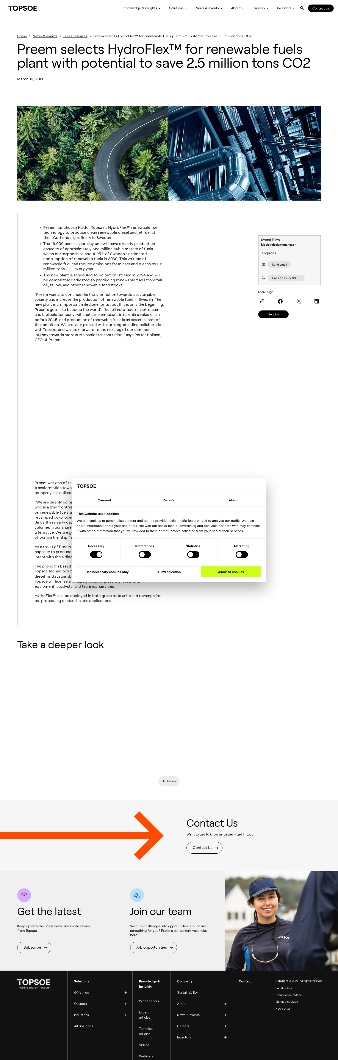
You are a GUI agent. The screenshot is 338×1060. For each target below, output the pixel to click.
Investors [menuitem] (284, 8)
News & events (45, 36)
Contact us (320, 8)
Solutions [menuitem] (176, 8)
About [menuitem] (236, 8)
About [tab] (234, 500)
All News (169, 742)
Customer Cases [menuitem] (146, 1037)
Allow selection (169, 572)
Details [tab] (169, 500)
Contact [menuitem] (245, 943)
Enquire (273, 314)
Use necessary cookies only (106, 572)
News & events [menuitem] (207, 8)
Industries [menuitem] (81, 974)
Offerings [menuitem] (81, 953)
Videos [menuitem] (144, 1003)
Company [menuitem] (184, 943)
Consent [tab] (104, 500)
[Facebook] (280, 301)
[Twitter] (298, 301)
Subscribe (32, 909)
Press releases (75, 36)
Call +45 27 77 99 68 (286, 278)
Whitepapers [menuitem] (149, 962)
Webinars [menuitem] (146, 1013)
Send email (279, 264)
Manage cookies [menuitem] (286, 964)
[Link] (262, 301)
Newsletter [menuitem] (282, 972)
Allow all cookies (231, 572)
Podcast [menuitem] (145, 1024)
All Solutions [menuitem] (83, 984)
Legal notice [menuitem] (283, 950)
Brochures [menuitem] (147, 1050)
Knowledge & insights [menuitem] (140, 8)
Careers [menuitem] (259, 8)
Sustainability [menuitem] (187, 953)
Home (22, 36)
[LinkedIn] (317, 301)
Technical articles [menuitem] (146, 990)
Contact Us (202, 809)
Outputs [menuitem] (80, 963)
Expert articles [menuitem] (144, 975)
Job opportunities (151, 909)
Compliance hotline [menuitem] (288, 957)
